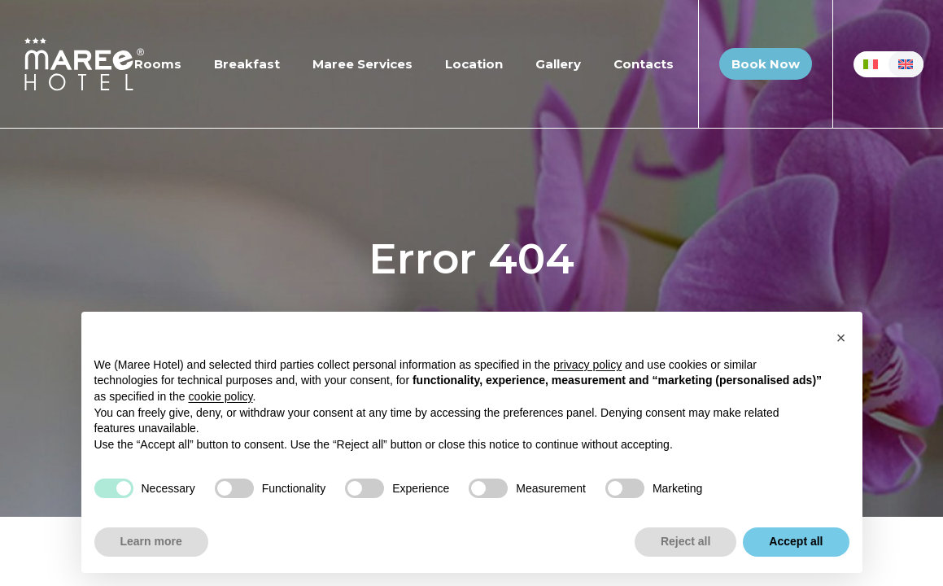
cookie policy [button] (220, 396)
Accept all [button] (796, 541)
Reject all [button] (685, 541)
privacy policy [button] (587, 364)
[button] (841, 338)
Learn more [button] (151, 541)
